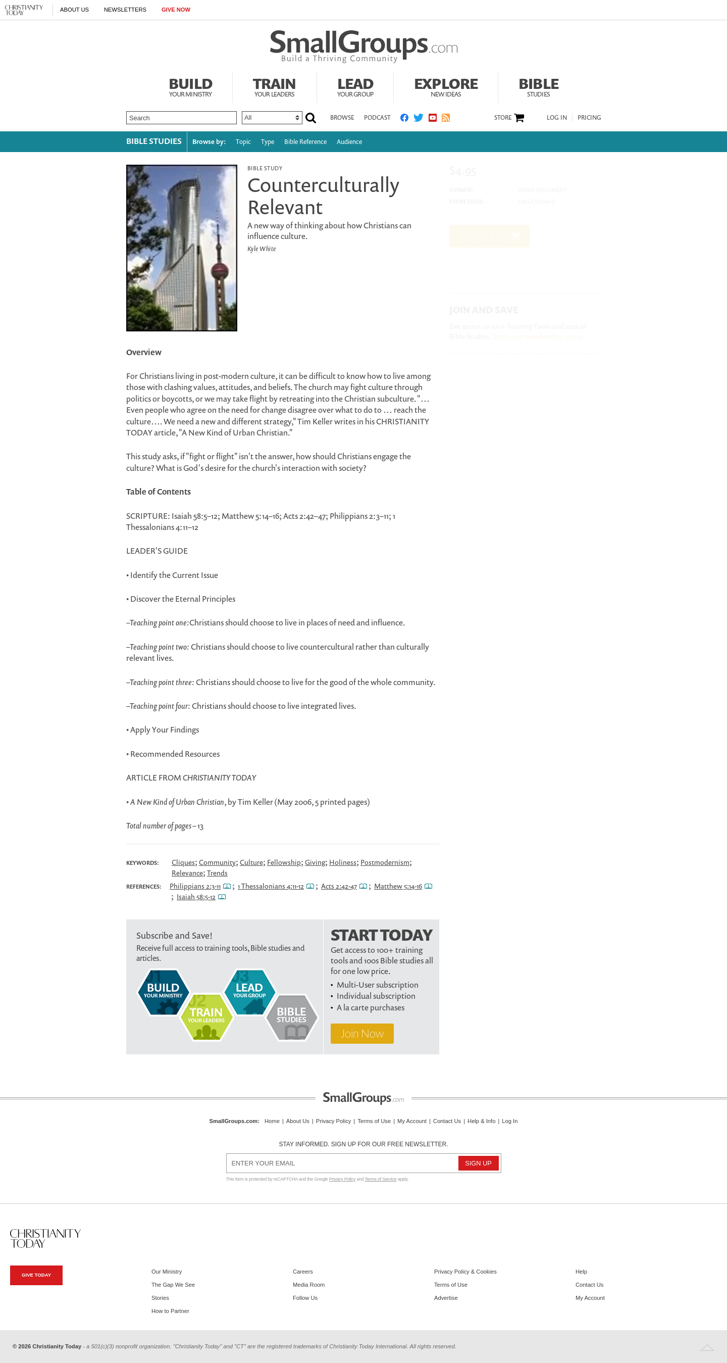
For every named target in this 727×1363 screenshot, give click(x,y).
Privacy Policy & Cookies (465, 1272)
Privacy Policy (333, 1121)
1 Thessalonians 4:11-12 (271, 886)
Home (272, 1121)
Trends (217, 873)
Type (267, 141)
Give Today (36, 1275)
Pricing (589, 117)
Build (190, 86)
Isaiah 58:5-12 (196, 896)
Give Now (176, 10)
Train (274, 86)
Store (502, 118)
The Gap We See (173, 1285)
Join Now (362, 1033)
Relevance (187, 873)
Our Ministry (166, 1272)
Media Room (309, 1285)
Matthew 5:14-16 (398, 886)
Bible (538, 86)
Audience (349, 141)
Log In (557, 117)
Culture (251, 862)
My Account (412, 1121)
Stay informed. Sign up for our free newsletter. (363, 1144)
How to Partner (170, 1311)
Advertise (446, 1298)
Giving (315, 862)
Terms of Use (374, 1121)
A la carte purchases (370, 1007)
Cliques (183, 862)
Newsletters (125, 10)
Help (581, 1272)
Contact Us (447, 1121)
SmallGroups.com (234, 1121)
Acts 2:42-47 (339, 886)
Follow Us (305, 1298)
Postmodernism (384, 862)
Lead (355, 86)
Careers (303, 1272)
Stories (160, 1298)
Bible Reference (305, 141)
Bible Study (264, 168)
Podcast (377, 117)
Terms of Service (381, 1179)
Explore (446, 86)
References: (144, 886)
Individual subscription (376, 995)
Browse (342, 117)
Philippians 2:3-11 (195, 886)
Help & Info (481, 1121)
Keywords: (142, 862)
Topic (243, 141)
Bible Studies (154, 141)
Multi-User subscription (378, 984)
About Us (74, 10)
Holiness (342, 862)
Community (217, 862)
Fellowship (284, 862)
